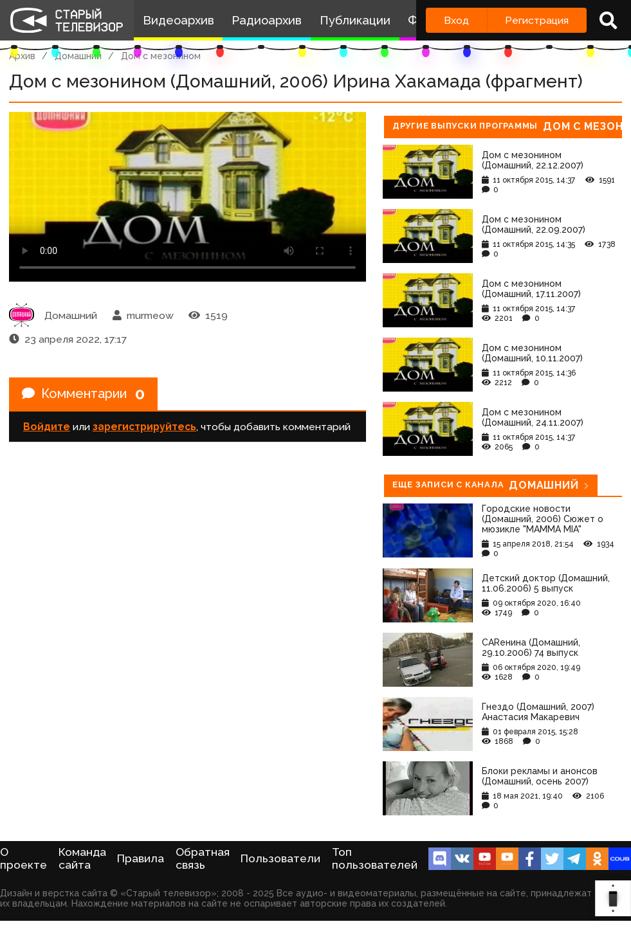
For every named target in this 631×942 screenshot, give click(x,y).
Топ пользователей (374, 858)
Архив (22, 56)
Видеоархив (178, 20)
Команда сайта (82, 858)
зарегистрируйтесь (144, 427)
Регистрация (537, 20)
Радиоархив (267, 20)
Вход (456, 20)
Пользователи (280, 858)
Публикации (355, 20)
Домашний (78, 56)
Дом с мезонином (161, 56)
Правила (140, 858)
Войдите (46, 427)
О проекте (23, 858)
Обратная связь (203, 858)
